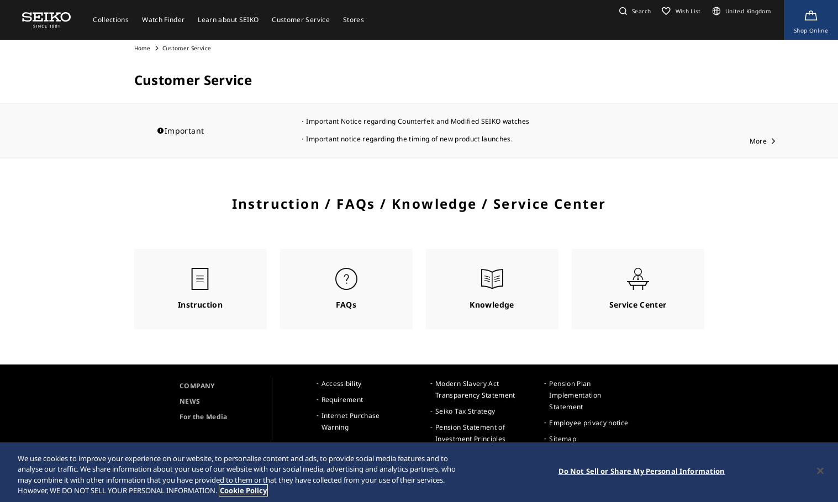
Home (142, 48)
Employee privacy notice (588, 422)
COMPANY (197, 385)
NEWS (190, 401)
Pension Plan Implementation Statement (575, 395)
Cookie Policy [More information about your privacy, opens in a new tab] (243, 490)
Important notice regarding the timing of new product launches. (409, 139)
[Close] (820, 470)
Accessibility (342, 383)
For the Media (204, 416)
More (758, 141)
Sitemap (562, 438)
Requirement (342, 399)
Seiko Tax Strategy (465, 411)
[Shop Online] (811, 20)
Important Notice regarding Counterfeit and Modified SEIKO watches (417, 121)
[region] (419, 472)
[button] (633, 11)
